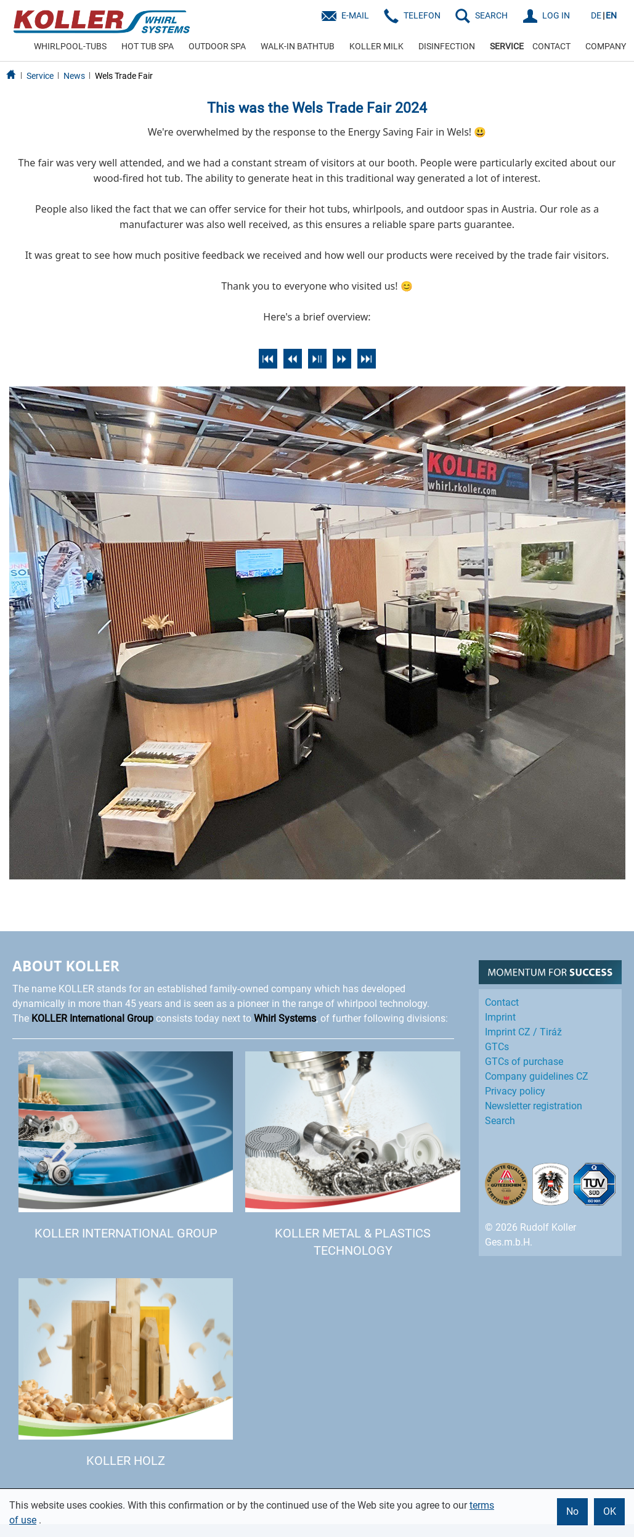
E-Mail (355, 15)
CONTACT (551, 46)
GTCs (497, 1047)
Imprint (500, 1017)
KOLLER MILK (376, 46)
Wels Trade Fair (124, 76)
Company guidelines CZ (536, 1076)
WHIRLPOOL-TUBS (70, 46)
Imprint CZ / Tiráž (523, 1032)
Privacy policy (515, 1091)
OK (609, 1511)
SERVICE (507, 46)
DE (596, 15)
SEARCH (491, 15)
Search (500, 1121)
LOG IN (556, 15)
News (74, 76)
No (572, 1511)
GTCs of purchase (524, 1061)
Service (40, 76)
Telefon (422, 15)
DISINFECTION (446, 46)
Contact (502, 1002)
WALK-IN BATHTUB (298, 46)
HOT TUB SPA (147, 46)
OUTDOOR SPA (217, 46)
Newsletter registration (533, 1106)
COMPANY (605, 46)
